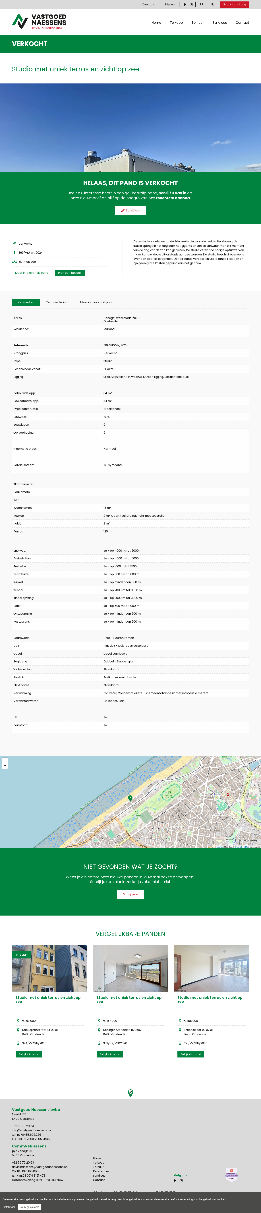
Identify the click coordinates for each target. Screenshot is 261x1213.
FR (201, 4)
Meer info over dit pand (31, 273)
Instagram (190, 4)
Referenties (101, 1171)
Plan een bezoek (70, 273)
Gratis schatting (234, 4)
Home (156, 23)
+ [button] (5, 760)
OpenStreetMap (242, 847)
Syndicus (219, 23)
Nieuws (170, 4)
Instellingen (9, 1207)
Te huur (198, 23)
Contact (242, 23)
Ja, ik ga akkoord (29, 1207)
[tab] (26, 302)
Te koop (176, 23)
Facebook (185, 4)
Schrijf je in (130, 894)
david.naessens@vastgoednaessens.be (40, 1167)
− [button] (5, 766)
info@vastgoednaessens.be (31, 1130)
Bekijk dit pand (29, 1054)
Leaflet (220, 847)
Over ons (148, 4)
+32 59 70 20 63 (23, 1126)
